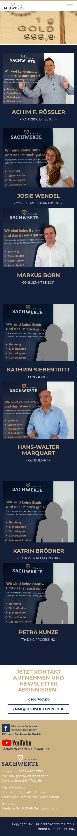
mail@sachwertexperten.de (39, 709)
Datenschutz (66, 829)
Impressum (46, 829)
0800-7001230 (39, 699)
